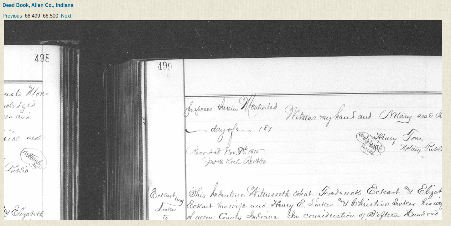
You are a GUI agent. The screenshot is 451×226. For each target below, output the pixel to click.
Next (66, 16)
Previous (12, 16)
